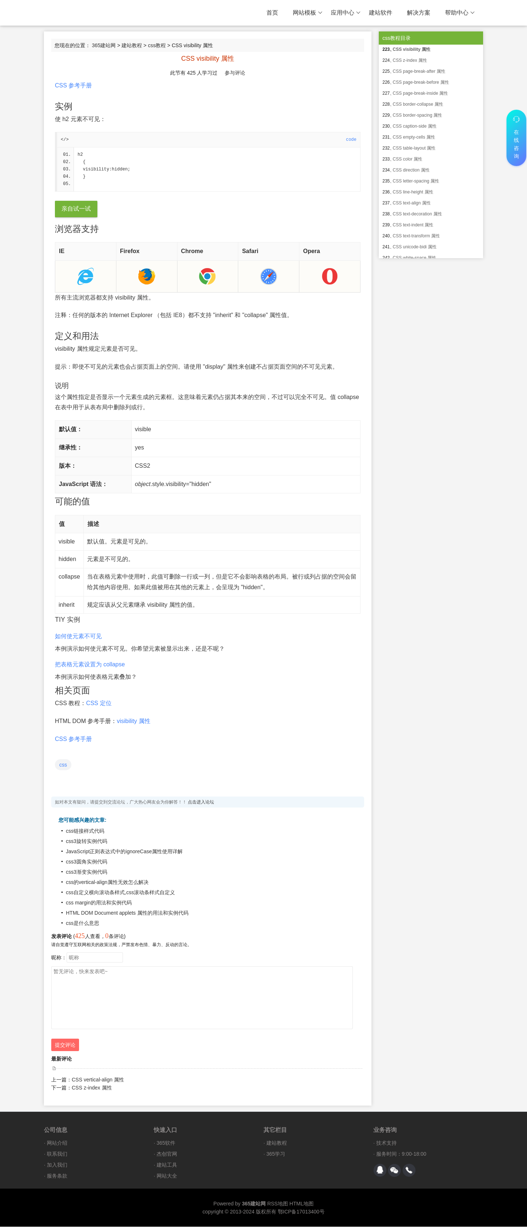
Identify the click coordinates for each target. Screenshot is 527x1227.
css (63, 765)
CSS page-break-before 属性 (421, 82)
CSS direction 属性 (411, 170)
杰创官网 (167, 1154)
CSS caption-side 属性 (415, 126)
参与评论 (235, 73)
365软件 (166, 1143)
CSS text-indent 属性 (413, 224)
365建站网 (104, 45)
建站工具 (167, 1165)
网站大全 (167, 1176)
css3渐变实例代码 (86, 872)
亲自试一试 (76, 209)
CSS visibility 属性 (411, 49)
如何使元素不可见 (78, 636)
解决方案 (418, 13)
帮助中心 (460, 13)
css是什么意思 (82, 923)
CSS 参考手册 (73, 85)
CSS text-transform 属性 (416, 235)
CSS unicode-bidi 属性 (415, 246)
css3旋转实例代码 (86, 841)
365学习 (275, 1154)
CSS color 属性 (407, 159)
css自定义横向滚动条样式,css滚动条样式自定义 (120, 893)
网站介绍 (57, 1143)
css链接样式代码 (85, 831)
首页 (272, 13)
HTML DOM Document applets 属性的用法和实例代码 (127, 913)
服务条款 (57, 1176)
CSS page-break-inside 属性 (420, 93)
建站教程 (132, 45)
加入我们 (57, 1165)
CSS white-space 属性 (414, 257)
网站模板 (307, 13)
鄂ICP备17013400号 (301, 1212)
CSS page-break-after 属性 (419, 71)
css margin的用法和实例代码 (99, 903)
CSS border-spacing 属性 (417, 115)
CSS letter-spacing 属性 (416, 181)
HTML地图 (301, 1204)
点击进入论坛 (201, 802)
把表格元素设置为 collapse (90, 665)
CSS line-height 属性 (413, 192)
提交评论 (65, 1045)
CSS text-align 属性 (412, 203)
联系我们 (57, 1154)
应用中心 (345, 13)
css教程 (157, 45)
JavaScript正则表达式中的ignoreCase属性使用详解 (124, 852)
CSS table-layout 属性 (414, 148)
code (351, 139)
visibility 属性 (133, 721)
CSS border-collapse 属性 (418, 104)
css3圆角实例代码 (86, 862)
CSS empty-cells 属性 (414, 137)
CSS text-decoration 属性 (417, 214)
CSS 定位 (98, 703)
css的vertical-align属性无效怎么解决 (107, 882)
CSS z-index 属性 (92, 1088)
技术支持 (386, 1143)
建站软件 (380, 13)
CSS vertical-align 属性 (98, 1080)
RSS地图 (277, 1204)
